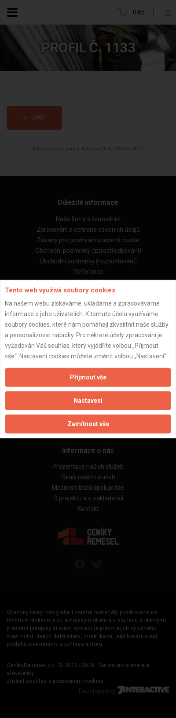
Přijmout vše (88, 377)
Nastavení (88, 400)
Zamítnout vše (88, 423)
